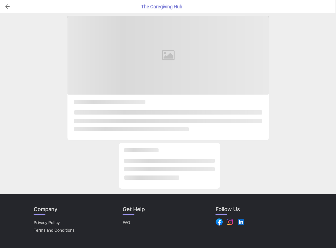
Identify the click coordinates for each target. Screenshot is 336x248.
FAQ (126, 222)
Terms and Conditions (54, 230)
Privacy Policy (47, 222)
